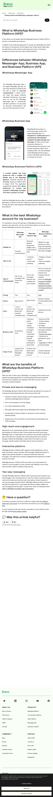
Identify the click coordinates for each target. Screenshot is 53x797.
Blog (3, 738)
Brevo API (30, 745)
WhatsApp (20, 13)
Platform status (32, 749)
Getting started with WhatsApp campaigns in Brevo (21, 15)
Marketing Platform (33, 711)
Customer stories (7, 749)
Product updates (33, 753)
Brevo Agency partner (20, 511)
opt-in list (46, 353)
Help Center (31, 738)
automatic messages (45, 286)
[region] (26, 785)
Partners (4, 745)
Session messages (45, 334)
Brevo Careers (6, 711)
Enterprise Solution (33, 726)
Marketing (11, 13)
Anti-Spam (5, 773)
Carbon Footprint (7, 719)
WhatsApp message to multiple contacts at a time (44, 281)
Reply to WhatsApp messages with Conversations (18, 489)
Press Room (5, 715)
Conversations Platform (34, 715)
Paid (39, 295)
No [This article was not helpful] (15, 522)
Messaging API (32, 723)
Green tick (42, 343)
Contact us (31, 742)
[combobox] (26, 20)
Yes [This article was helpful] (7, 522)
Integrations (31, 757)
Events (4, 742)
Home (4, 13)
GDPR (4, 723)
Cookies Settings (26, 783)
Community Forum (7, 753)
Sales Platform (32, 719)
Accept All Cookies (26, 793)
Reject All (26, 788)
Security (4, 726)
